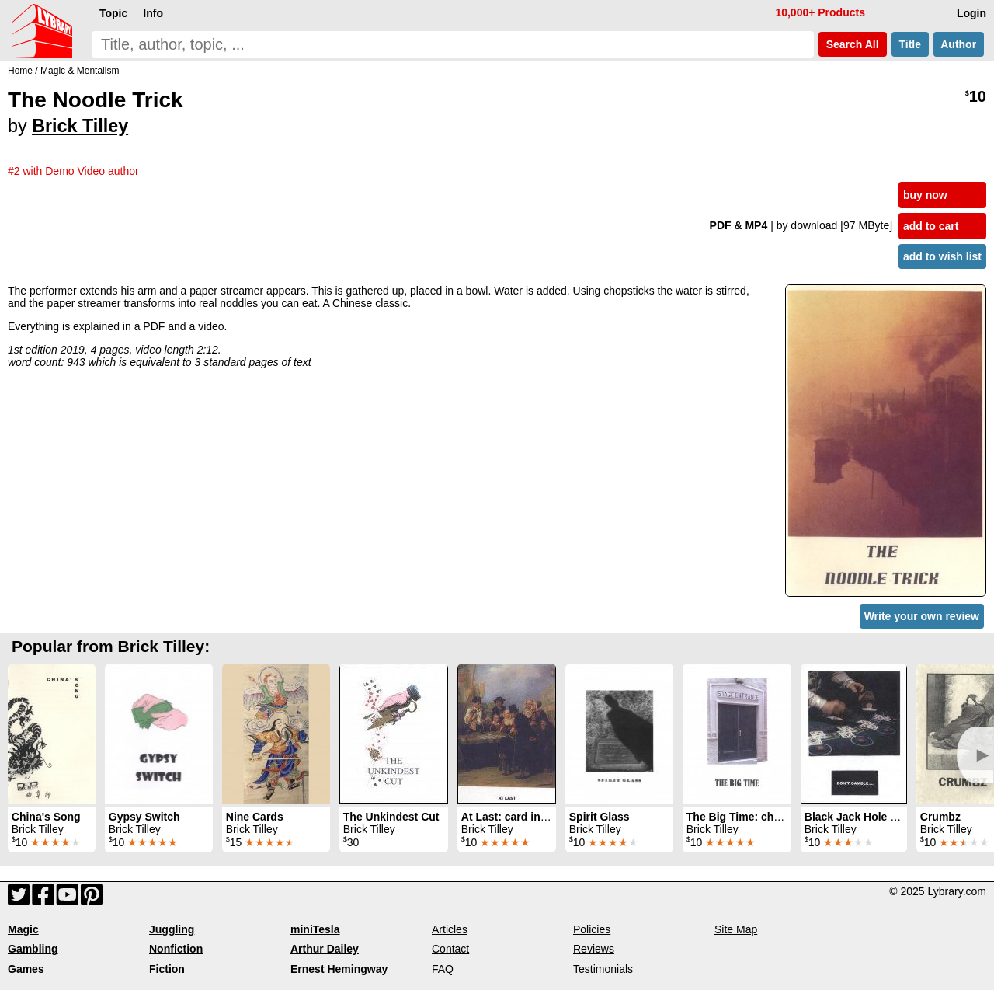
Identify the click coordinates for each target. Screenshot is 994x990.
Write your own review (921, 616)
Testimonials (603, 969)
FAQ (443, 969)
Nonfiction (176, 949)
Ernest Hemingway (339, 969)
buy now (925, 195)
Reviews (593, 949)
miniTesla (315, 929)
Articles (449, 929)
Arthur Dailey (324, 949)
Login (971, 13)
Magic (23, 929)
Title (910, 44)
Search (852, 44)
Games (26, 969)
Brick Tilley (80, 126)
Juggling (171, 929)
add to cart (931, 226)
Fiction (167, 969)
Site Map (735, 929)
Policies (591, 929)
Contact (450, 949)
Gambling (33, 949)
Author (958, 44)
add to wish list (942, 256)
